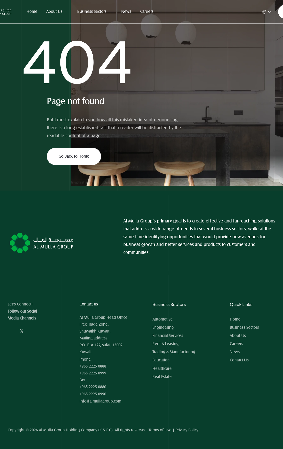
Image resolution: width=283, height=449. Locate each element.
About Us (54, 11)
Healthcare (162, 368)
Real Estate (162, 377)
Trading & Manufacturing (174, 352)
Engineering (163, 327)
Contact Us (239, 360)
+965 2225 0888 (93, 366)
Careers (147, 11)
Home (32, 11)
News (126, 11)
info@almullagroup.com (100, 401)
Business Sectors (91, 11)
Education (161, 360)
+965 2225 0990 (93, 394)
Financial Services (168, 335)
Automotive (163, 319)
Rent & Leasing (166, 344)
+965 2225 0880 (93, 387)
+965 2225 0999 (93, 373)
